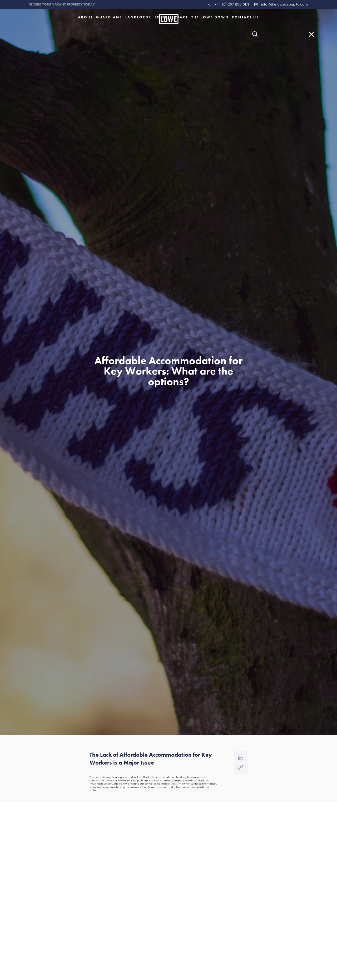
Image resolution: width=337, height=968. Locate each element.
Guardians (109, 32)
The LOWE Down (210, 32)
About (85, 32)
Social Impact (171, 32)
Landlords (138, 32)
